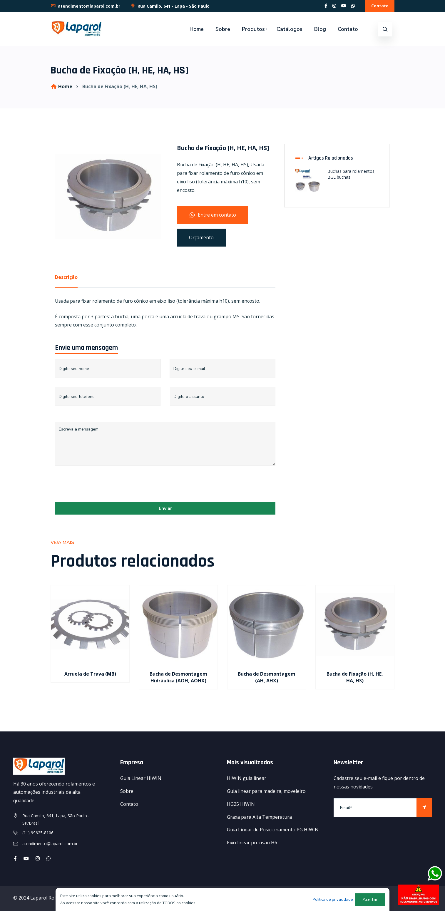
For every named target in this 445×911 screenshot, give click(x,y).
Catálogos (289, 29)
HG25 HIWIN (241, 804)
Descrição (66, 277)
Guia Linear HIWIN (140, 778)
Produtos (253, 29)
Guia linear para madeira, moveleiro (266, 791)
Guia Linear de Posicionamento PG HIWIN (273, 829)
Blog (320, 29)
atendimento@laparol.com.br (85, 6)
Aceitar (369, 899)
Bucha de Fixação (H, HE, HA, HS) (355, 677)
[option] (90, 641)
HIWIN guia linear (246, 778)
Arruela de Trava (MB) (90, 674)
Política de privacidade (333, 899)
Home (197, 29)
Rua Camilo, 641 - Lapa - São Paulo (170, 6)
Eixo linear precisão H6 (252, 842)
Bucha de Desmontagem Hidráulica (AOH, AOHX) (178, 677)
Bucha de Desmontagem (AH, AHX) (266, 677)
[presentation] (99, 486)
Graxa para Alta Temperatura (259, 817)
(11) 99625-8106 (37, 832)
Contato (380, 6)
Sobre (222, 29)
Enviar (165, 508)
